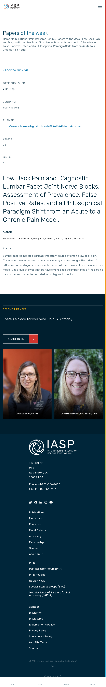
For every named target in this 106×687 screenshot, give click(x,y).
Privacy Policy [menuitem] (37, 630)
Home (13, 682)
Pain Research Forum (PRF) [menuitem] (45, 568)
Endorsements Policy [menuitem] (42, 624)
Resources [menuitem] (35, 518)
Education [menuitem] (35, 524)
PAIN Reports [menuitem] (37, 574)
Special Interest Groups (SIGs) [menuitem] (47, 586)
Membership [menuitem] (36, 542)
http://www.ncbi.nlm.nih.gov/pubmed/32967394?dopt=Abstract (42, 126)
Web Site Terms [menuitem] (38, 642)
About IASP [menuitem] (36, 554)
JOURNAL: (9, 101)
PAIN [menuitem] (32, 563)
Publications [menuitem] (36, 512)
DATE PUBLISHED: (14, 83)
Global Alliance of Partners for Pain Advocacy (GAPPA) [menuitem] (50, 594)
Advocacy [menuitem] (35, 536)
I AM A (40, 682)
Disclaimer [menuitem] (35, 612)
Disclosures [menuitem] (36, 618)
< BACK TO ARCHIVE (15, 70)
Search (66, 682)
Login (92, 682)
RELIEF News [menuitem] (37, 580)
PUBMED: (9, 120)
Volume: (8, 139)
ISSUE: (7, 157)
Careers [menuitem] (33, 548)
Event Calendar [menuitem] (38, 530)
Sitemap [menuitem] (34, 648)
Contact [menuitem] (34, 606)
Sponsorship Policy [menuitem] (40, 636)
